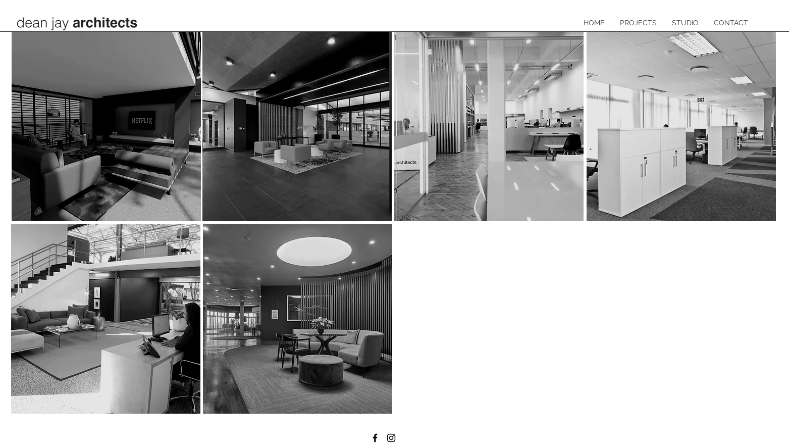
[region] (106, 127)
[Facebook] (375, 437)
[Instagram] (391, 437)
